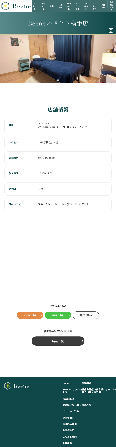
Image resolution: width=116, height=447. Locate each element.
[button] (55, 80)
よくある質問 (94, 6)
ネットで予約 (30, 315)
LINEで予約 (58, 315)
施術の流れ (69, 6)
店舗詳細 (103, 6)
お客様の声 (86, 6)
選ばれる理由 (77, 6)
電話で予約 (86, 315)
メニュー (60, 6)
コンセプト (34, 6)
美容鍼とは (43, 6)
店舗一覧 (58, 341)
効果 (52, 6)
